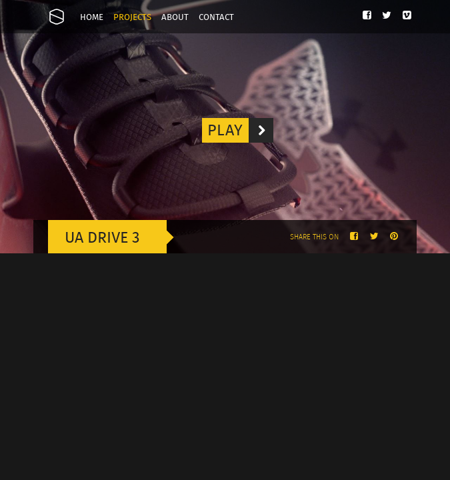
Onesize (56, 16)
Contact (216, 17)
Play (240, 130)
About (175, 17)
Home (91, 17)
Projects (132, 17)
